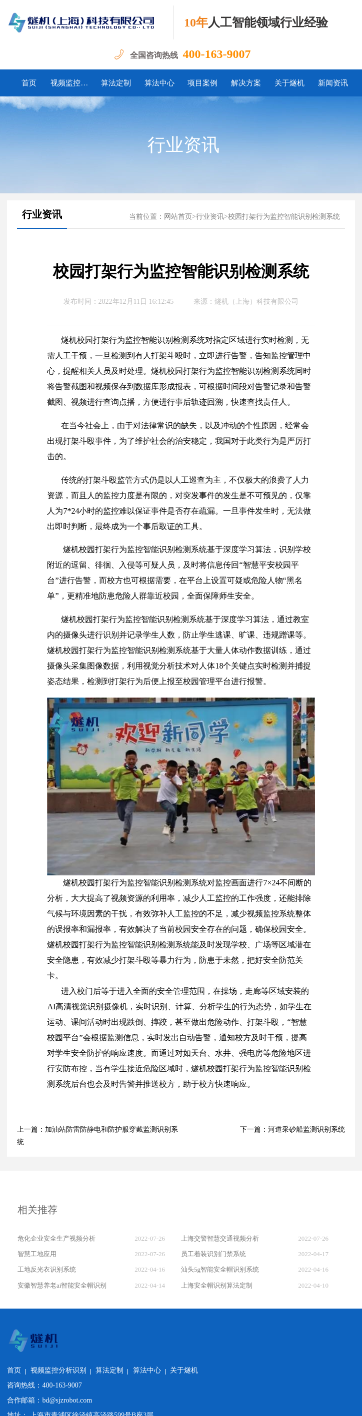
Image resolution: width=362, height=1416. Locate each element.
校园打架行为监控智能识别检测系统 (284, 216)
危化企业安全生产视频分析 (57, 1238)
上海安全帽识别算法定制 (216, 1285)
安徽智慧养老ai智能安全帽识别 (62, 1285)
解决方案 (246, 83)
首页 (29, 83)
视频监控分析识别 (72, 83)
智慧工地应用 (37, 1254)
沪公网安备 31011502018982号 (117, 1401)
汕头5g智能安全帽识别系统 (220, 1269)
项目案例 (203, 83)
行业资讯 (184, 145)
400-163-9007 (217, 53)
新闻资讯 (333, 83)
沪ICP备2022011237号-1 (210, 1401)
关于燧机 (289, 83)
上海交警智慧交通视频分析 (220, 1238)
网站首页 (178, 216)
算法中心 (159, 83)
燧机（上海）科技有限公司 (256, 301)
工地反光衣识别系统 (47, 1269)
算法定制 (116, 83)
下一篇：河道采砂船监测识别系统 (292, 1129)
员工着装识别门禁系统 (213, 1254)
